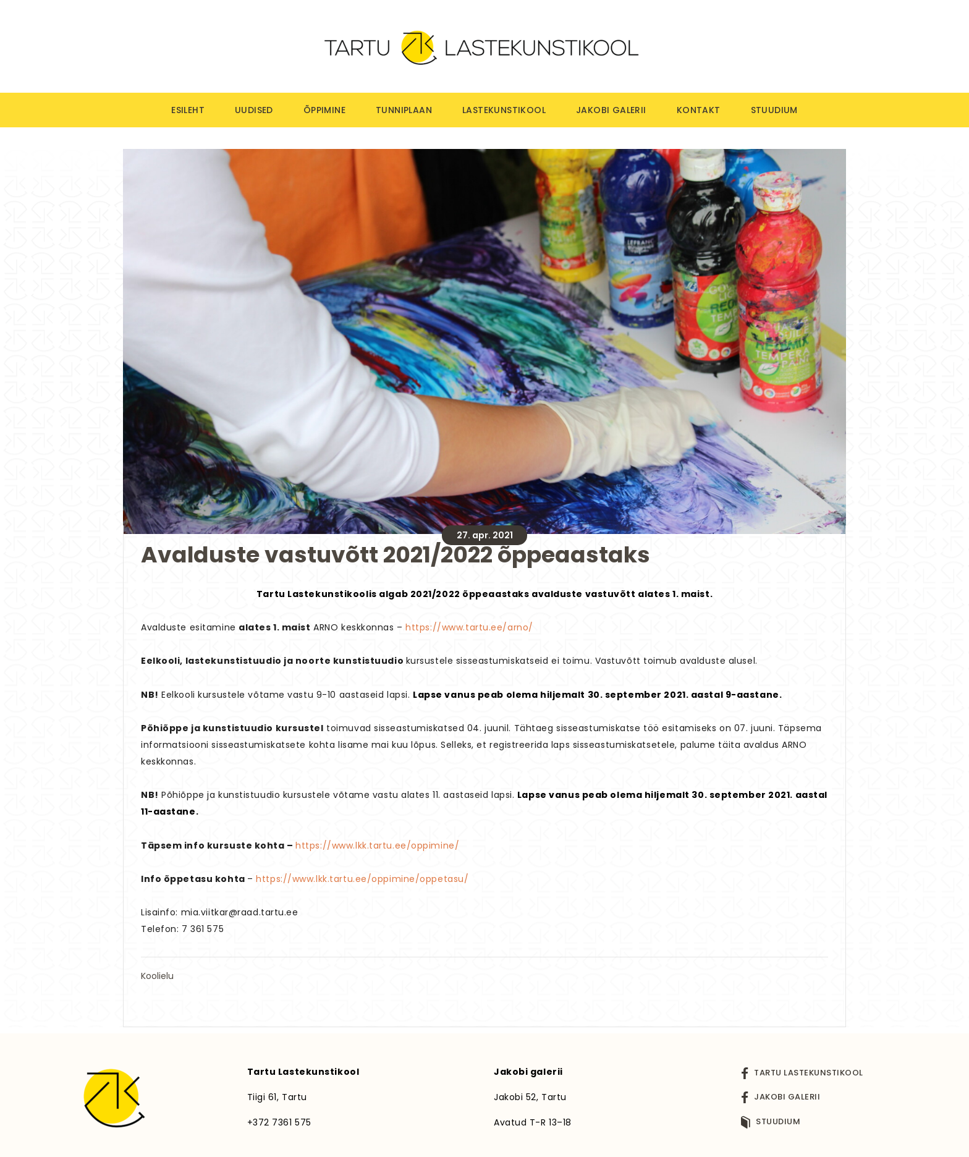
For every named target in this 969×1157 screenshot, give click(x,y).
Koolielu (157, 976)
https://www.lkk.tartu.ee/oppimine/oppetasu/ (362, 879)
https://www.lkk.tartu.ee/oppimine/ (377, 845)
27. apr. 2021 (485, 535)
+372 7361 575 (279, 1122)
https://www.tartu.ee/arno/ (469, 627)
